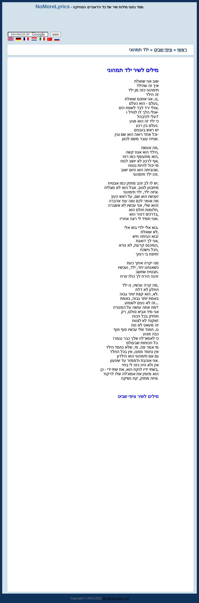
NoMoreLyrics (52, 6)
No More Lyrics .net (116, 598)
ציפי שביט (163, 49)
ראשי (182, 49)
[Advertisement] (99, 20)
